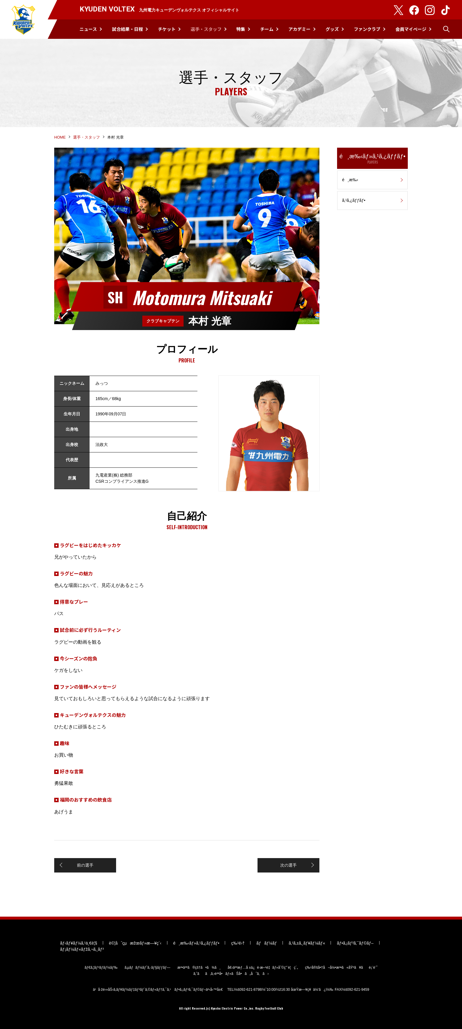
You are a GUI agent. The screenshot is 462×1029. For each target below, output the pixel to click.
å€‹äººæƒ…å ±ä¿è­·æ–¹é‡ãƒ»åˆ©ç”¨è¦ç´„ (263, 967)
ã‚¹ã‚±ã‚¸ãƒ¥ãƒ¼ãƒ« (307, 943)
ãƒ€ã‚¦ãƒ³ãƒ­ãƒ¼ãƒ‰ (101, 967)
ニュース (88, 29)
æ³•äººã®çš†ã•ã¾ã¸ (199, 967)
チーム (266, 29)
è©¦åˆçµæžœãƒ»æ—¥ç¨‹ (135, 943)
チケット (167, 29)
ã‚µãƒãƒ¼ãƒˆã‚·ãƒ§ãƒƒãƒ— (147, 967)
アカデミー (299, 29)
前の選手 (85, 865)
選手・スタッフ (206, 29)
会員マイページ (410, 29)
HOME (60, 137)
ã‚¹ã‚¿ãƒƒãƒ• (353, 200)
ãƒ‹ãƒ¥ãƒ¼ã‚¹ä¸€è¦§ (78, 943)
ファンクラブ (367, 29)
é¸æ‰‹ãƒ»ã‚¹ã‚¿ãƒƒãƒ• (372, 158)
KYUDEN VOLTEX (23, 19)
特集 (240, 29)
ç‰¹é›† (238, 943)
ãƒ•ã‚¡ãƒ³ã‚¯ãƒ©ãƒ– (355, 943)
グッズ (332, 29)
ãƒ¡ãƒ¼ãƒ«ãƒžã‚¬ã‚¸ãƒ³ (82, 949)
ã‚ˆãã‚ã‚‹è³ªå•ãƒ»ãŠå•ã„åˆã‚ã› (231, 974)
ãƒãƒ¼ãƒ (266, 943)
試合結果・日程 (127, 29)
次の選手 (288, 865)
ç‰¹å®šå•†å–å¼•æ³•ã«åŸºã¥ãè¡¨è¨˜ (341, 967)
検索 (446, 29)
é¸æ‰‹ (350, 179)
